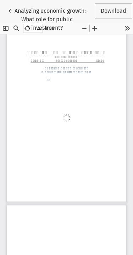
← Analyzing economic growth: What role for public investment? (47, 18)
